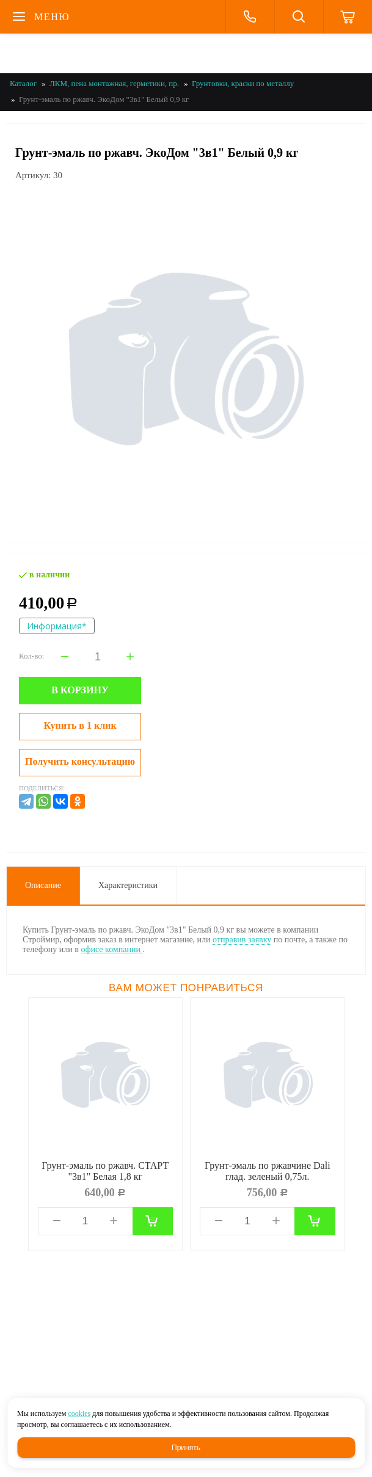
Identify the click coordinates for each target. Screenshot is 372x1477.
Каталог (23, 83)
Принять (186, 1447)
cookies (79, 1413)
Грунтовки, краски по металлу (243, 83)
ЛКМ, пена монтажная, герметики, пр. (114, 83)
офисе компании (111, 949)
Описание (43, 885)
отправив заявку (242, 939)
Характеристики (128, 885)
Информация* (57, 626)
